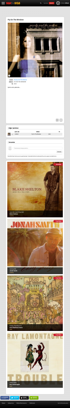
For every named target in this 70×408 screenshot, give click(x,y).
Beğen (61, 120)
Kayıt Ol (51, 3)
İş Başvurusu (11, 403)
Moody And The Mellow (20, 80)
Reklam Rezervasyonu (21, 403)
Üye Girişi (46, 3)
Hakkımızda (32, 403)
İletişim (3, 403)
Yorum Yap (57, 120)
